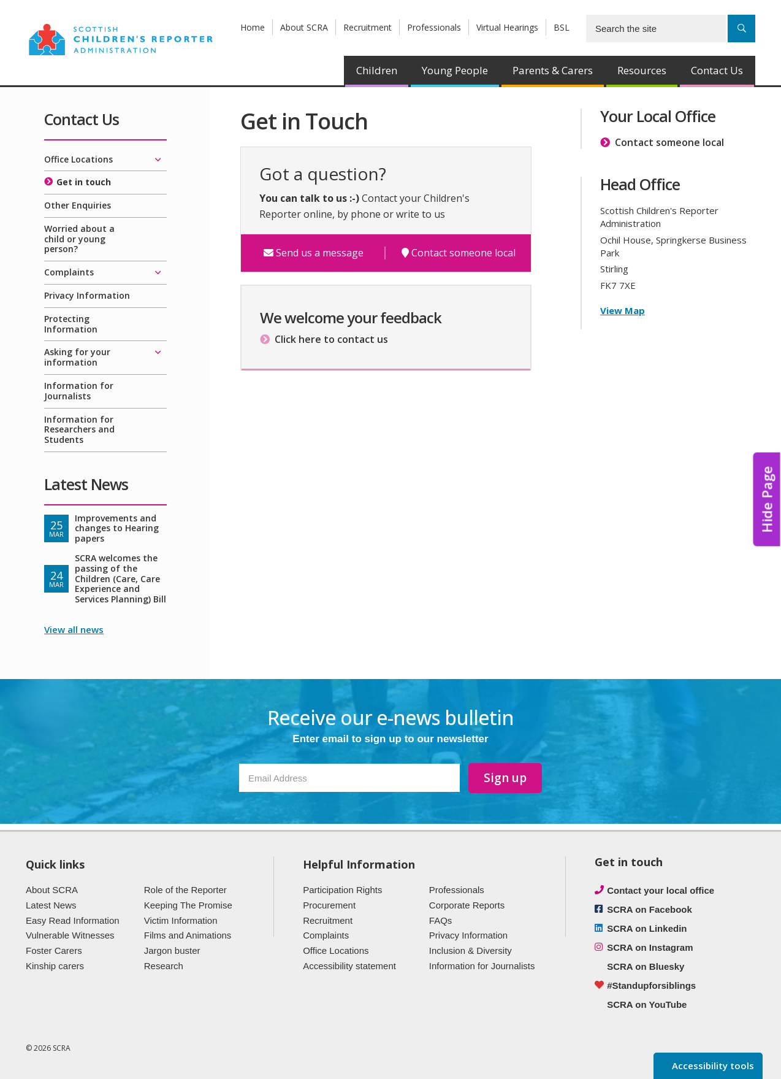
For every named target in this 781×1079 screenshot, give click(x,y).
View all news (74, 629)
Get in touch (83, 182)
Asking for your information (77, 357)
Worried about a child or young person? (79, 239)
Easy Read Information (73, 920)
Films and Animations (188, 935)
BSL (562, 27)
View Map (622, 310)
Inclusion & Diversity (470, 950)
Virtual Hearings (507, 27)
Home (252, 27)
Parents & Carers (552, 70)
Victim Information (181, 920)
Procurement (329, 905)
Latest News (51, 905)
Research (163, 966)
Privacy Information (87, 295)
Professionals (434, 27)
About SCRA (304, 27)
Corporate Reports (467, 905)
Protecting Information (70, 324)
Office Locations (78, 159)
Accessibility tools (711, 1065)
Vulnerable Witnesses (70, 935)
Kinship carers (55, 966)
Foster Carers (54, 950)
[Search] (741, 28)
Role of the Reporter (185, 890)
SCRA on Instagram (650, 947)
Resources (641, 70)
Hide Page (767, 499)
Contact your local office (660, 890)
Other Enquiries (77, 205)
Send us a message (314, 253)
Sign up (505, 778)
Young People (455, 70)
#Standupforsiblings (651, 985)
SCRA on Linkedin (647, 928)
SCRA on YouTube (647, 1004)
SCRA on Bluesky (645, 966)
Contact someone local (459, 253)
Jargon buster (172, 950)
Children (376, 70)
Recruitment (367, 27)
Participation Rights (342, 890)
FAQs (440, 920)
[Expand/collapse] (157, 160)
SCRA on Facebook (649, 909)
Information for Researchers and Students (79, 429)
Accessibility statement (349, 966)
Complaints (69, 272)
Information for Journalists (78, 391)
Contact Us (717, 70)
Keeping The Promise (188, 905)
